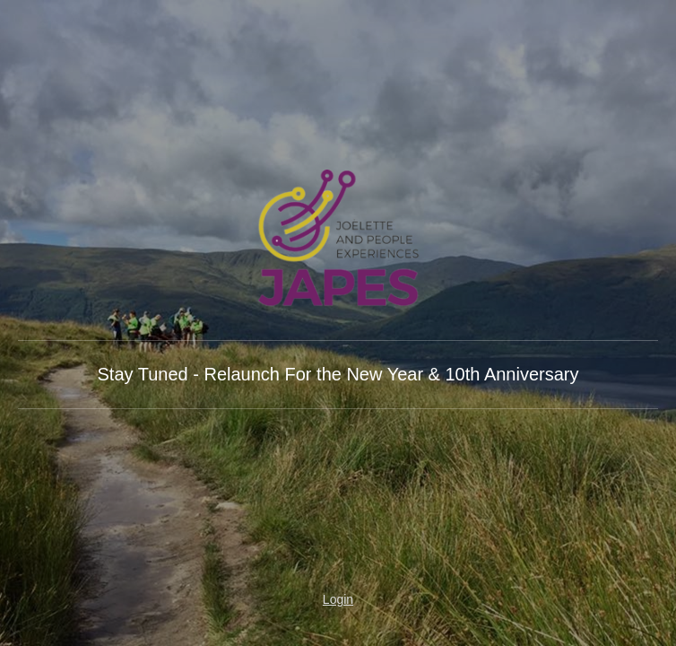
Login (338, 599)
